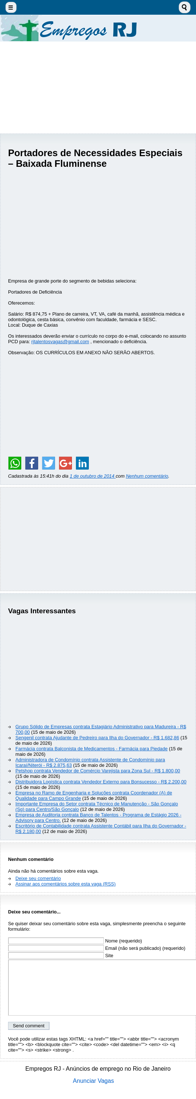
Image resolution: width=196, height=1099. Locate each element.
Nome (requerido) (75, 941)
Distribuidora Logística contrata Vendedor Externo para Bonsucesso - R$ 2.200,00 (100, 781)
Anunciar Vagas (93, 1081)
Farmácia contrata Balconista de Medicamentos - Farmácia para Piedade (91, 748)
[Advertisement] (98, 87)
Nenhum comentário (147, 476)
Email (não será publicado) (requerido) (96, 948)
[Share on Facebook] (31, 463)
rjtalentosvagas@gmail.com (60, 341)
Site (60, 955)
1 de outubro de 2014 (93, 476)
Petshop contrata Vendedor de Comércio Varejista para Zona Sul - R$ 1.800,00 (97, 770)
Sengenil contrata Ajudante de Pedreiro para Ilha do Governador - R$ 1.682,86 (97, 737)
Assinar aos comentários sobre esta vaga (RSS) (65, 884)
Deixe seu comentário (38, 878)
